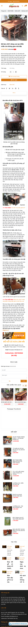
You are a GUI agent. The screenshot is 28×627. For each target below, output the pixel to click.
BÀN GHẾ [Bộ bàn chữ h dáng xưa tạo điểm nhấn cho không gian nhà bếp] (17, 11)
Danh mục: (4, 84)
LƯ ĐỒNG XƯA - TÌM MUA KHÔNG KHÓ (18, 507)
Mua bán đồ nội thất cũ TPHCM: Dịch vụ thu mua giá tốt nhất (22, 558)
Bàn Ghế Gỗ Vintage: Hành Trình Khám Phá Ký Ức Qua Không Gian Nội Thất (23, 547)
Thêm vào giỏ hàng (14, 76)
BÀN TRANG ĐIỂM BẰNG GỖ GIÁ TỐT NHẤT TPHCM (17, 461)
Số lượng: (3, 71)
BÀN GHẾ (12, 84)
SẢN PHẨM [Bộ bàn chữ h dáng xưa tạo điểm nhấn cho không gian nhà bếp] (10, 11)
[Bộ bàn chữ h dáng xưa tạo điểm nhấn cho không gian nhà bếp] (18, 623)
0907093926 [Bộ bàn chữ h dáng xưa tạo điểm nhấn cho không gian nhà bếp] (16, 1)
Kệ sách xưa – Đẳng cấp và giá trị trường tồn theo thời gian (22, 572)
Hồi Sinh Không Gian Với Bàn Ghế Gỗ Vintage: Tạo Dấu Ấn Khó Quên (9, 547)
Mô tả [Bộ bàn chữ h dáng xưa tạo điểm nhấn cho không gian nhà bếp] (14, 92)
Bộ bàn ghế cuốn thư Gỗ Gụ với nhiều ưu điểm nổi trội (7, 402)
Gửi (24, 381)
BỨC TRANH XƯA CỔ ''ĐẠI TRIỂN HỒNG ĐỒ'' (18, 518)
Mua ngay (14, 79)
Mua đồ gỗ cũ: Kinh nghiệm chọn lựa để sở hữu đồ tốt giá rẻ (9, 558)
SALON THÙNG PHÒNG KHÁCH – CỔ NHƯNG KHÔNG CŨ (19, 438)
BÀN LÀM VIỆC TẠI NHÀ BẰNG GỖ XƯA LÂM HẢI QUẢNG (19, 531)
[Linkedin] (12, 88)
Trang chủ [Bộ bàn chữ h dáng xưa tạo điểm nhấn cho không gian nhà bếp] (3, 11)
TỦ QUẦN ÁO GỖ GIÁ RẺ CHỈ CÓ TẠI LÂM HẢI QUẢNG (19, 450)
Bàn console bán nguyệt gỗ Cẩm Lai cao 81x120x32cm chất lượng (21, 402)
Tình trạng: (4, 68)
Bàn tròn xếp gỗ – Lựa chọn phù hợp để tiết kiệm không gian (9, 572)
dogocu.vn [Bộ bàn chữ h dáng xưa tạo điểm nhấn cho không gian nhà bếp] (6, 330)
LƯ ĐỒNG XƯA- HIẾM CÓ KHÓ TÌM (18, 483)
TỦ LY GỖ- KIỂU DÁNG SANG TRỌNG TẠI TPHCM (18, 473)
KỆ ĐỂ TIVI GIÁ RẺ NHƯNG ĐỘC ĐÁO (17, 495)
